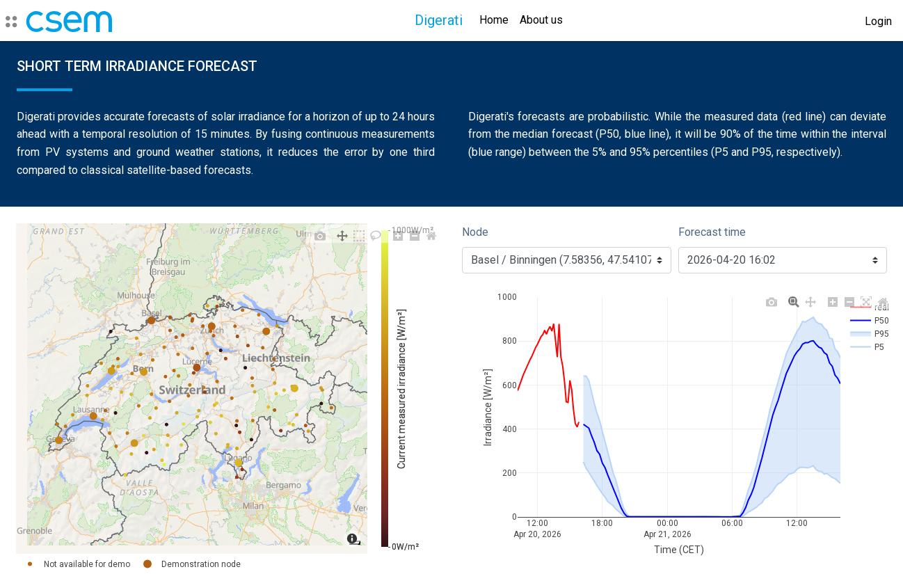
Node (475, 232)
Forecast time (712, 232)
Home (494, 19)
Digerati (439, 20)
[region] (191, 388)
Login (878, 21)
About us (541, 19)
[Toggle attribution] (354, 543)
